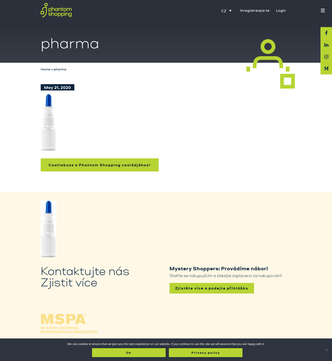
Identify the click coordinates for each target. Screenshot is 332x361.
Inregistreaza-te (255, 10)
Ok (128, 353)
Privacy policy (205, 353)
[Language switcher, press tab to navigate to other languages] (226, 10)
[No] (326, 349)
